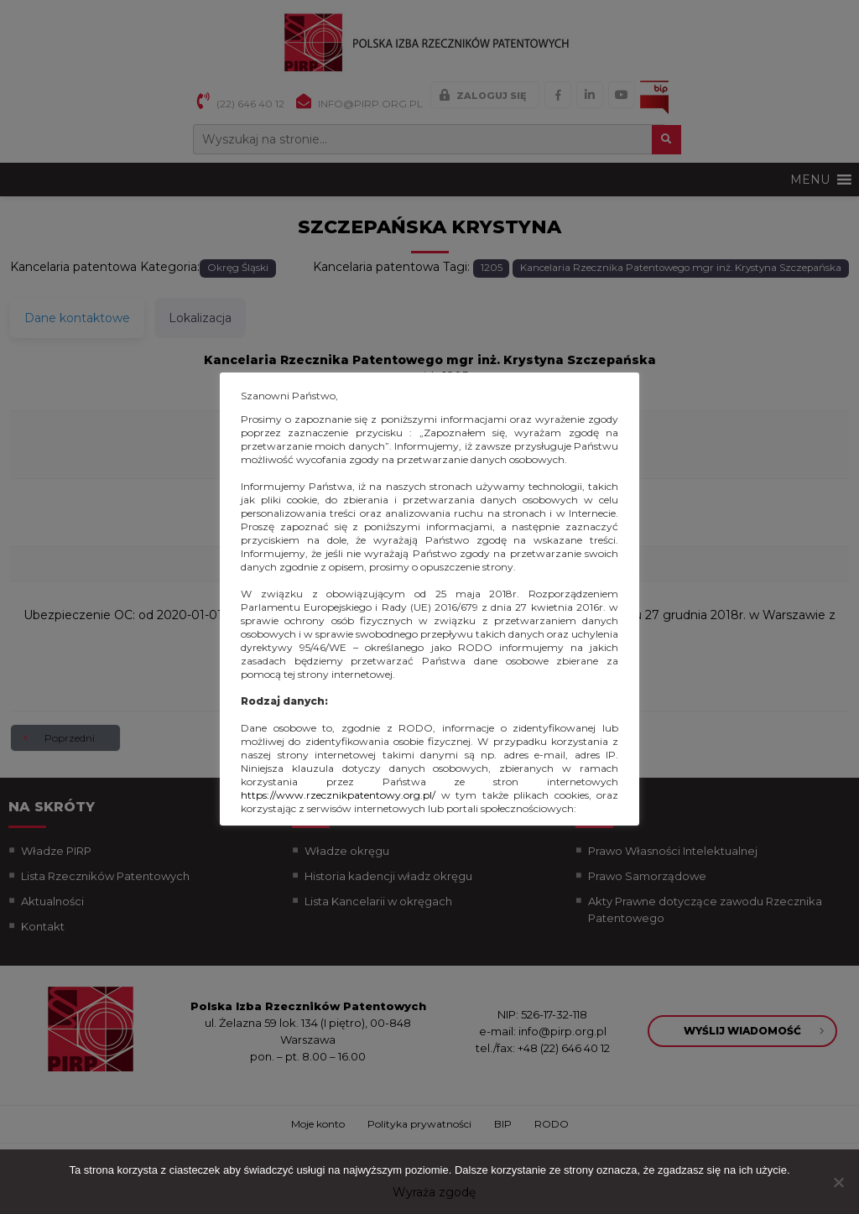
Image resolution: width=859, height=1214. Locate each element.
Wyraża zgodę (434, 1192)
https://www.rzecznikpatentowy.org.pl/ (338, 795)
